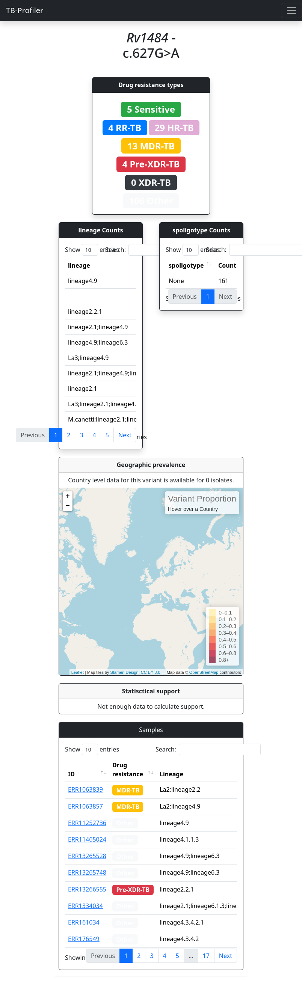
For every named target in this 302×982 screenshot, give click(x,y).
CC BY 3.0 (150, 672)
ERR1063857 (85, 806)
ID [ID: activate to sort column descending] (71, 774)
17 (206, 956)
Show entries (92, 250)
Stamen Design (124, 672)
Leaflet (77, 672)
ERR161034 (84, 922)
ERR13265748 (87, 872)
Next (124, 435)
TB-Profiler (24, 10)
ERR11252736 (87, 823)
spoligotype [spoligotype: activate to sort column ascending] (186, 265)
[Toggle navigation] (291, 10)
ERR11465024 (87, 839)
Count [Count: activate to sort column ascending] (227, 265)
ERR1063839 (85, 789)
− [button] (68, 506)
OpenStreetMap (204, 672)
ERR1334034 (85, 906)
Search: (157, 250)
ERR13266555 (87, 889)
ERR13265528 (87, 856)
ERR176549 (84, 939)
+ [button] (68, 496)
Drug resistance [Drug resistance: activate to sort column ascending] (127, 769)
